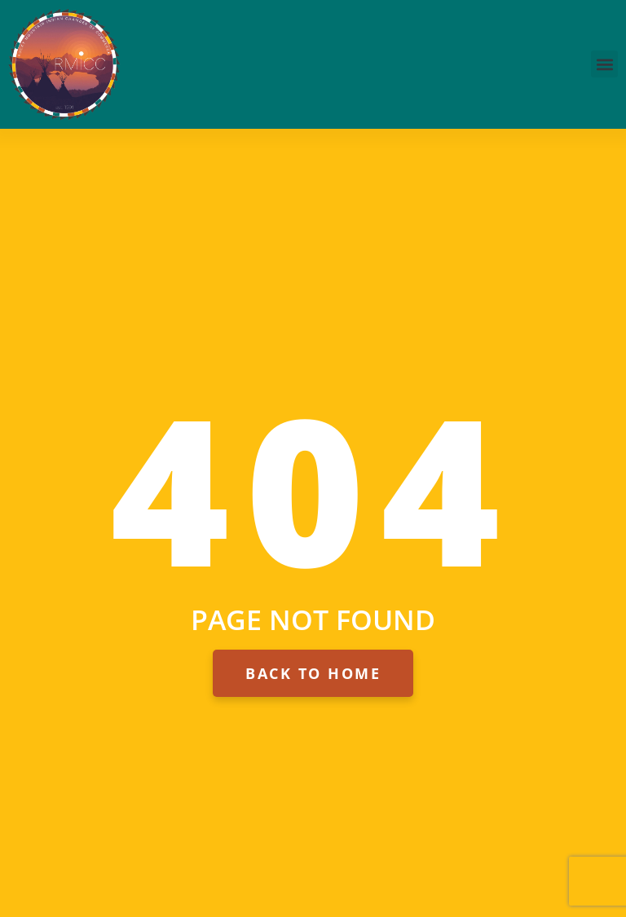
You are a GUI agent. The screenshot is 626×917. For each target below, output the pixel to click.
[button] (604, 64)
